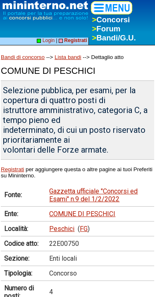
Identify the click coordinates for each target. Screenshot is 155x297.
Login (46, 40)
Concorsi (111, 19)
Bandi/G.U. (114, 37)
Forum (106, 28)
